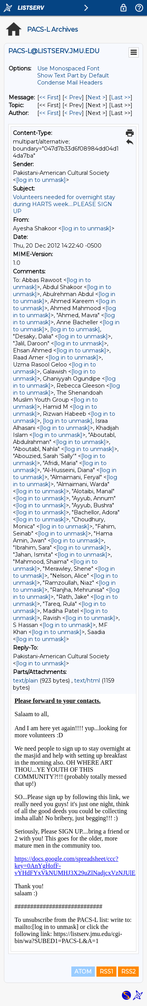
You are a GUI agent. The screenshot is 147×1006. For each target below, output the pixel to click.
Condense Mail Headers (69, 82)
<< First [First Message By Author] (49, 113)
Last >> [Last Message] (121, 97)
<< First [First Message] (49, 97)
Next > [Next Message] (96, 97)
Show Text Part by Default (73, 75)
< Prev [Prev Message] (73, 97)
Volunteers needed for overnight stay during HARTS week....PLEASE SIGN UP (64, 204)
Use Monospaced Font (68, 68)
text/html (87, 680)
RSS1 (106, 971)
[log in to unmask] (41, 179)
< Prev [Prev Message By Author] (73, 113)
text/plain (25, 680)
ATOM (83, 971)
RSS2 (128, 971)
